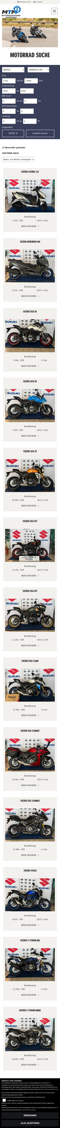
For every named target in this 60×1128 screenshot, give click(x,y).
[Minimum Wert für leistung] (9, 121)
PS (39, 121)
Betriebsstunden (9, 106)
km (39, 101)
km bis (19, 101)
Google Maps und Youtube (15, 1100)
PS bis (19, 121)
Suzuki (13, 133)
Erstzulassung (8, 86)
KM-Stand (6, 96)
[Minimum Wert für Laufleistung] (9, 101)
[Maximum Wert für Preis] (31, 81)
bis (18, 91)
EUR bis (20, 80)
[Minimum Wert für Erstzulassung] (9, 91)
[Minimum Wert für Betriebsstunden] (9, 111)
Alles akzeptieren (30, 1123)
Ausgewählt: (7, 127)
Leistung (6, 116)
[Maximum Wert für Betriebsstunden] (27, 111)
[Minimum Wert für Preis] (9, 81)
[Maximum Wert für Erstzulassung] (27, 91)
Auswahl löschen (40, 133)
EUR (40, 80)
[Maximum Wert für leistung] (30, 121)
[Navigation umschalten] (54, 11)
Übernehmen (30, 1115)
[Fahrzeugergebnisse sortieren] (18, 159)
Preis (4, 75)
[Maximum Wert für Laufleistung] (30, 101)
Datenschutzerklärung (51, 1089)
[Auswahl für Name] (13, 69)
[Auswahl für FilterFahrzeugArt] (38, 69)
